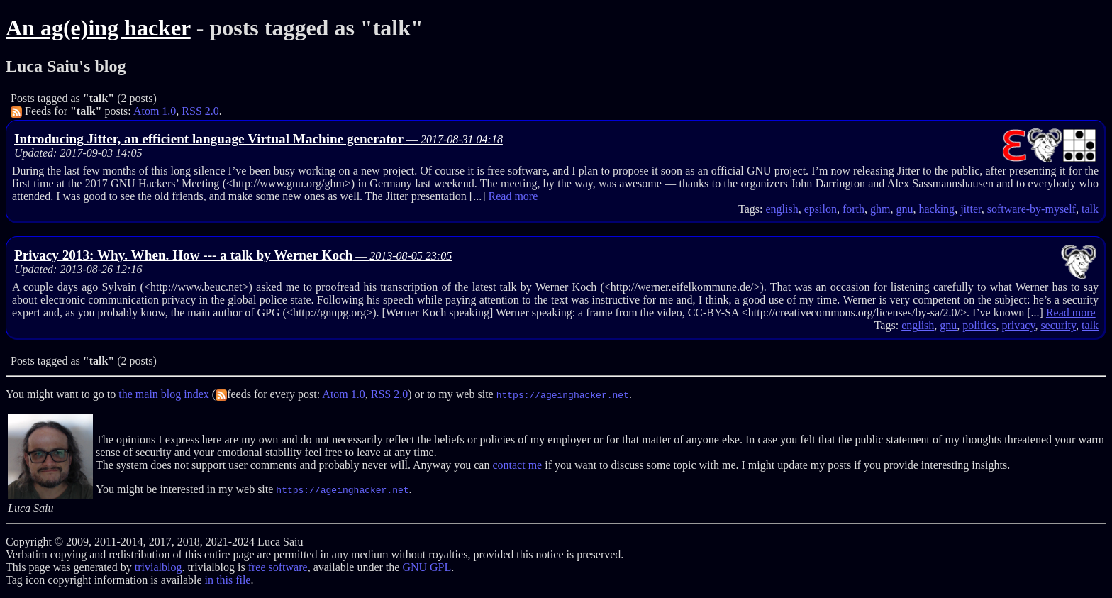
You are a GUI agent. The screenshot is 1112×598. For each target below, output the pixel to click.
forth (853, 209)
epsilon (820, 209)
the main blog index (163, 394)
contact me (517, 465)
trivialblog (158, 567)
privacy (1018, 325)
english (781, 209)
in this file (228, 580)
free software (278, 567)
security (1058, 325)
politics (979, 325)
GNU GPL (426, 567)
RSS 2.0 (200, 111)
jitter (971, 209)
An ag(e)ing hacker (98, 27)
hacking (936, 209)
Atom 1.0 (154, 111)
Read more (513, 196)
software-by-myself (1031, 209)
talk (1090, 209)
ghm (880, 209)
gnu (904, 209)
